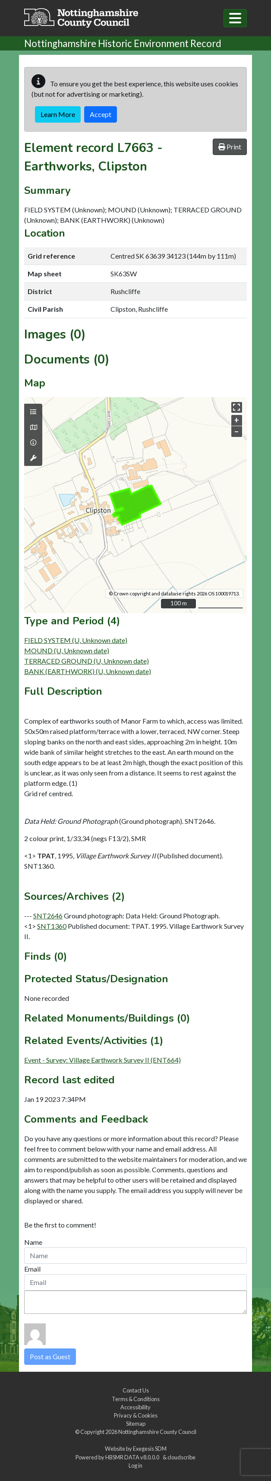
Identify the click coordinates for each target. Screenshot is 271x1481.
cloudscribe (181, 1457)
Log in (135, 1465)
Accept (100, 114)
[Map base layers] (33, 427)
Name (33, 1242)
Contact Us (136, 1390)
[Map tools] (33, 458)
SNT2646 (48, 915)
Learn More (58, 114)
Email (32, 1269)
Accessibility (135, 1407)
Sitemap (135, 1423)
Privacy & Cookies (136, 1415)
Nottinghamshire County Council (157, 1431)
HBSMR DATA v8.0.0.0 (133, 1457)
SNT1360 (51, 926)
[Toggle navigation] (235, 18)
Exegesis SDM (150, 1448)
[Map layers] (33, 412)
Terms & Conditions (136, 1399)
